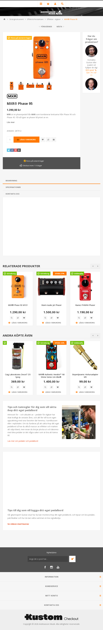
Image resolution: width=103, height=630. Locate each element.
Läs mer (11, 122)
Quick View (12, 318)
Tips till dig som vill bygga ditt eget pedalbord (35, 510)
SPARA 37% (60, 273)
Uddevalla (78, 273)
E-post (90, 70)
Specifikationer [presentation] (13, 187)
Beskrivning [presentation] (11, 180)
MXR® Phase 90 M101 (18, 305)
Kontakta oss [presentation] (12, 194)
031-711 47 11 (92, 72)
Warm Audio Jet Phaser (51, 305)
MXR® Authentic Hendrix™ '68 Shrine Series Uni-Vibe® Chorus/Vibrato (51, 377)
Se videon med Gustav (18, 524)
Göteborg (11, 273)
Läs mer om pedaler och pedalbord (23, 441)
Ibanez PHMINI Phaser (85, 305)
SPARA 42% (60, 343)
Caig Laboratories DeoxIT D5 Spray (18, 375)
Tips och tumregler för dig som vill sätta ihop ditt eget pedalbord (32, 408)
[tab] (51, 180)
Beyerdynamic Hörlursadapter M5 (85, 375)
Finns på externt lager (21, 38)
